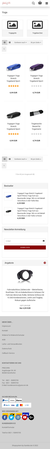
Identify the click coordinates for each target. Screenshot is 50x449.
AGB (3, 340)
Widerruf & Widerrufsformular (13, 335)
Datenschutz (7, 349)
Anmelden (25, 247)
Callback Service (8, 353)
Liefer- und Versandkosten (12, 344)
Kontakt (5, 331)
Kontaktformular (8, 427)
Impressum (6, 326)
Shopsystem (16, 445)
